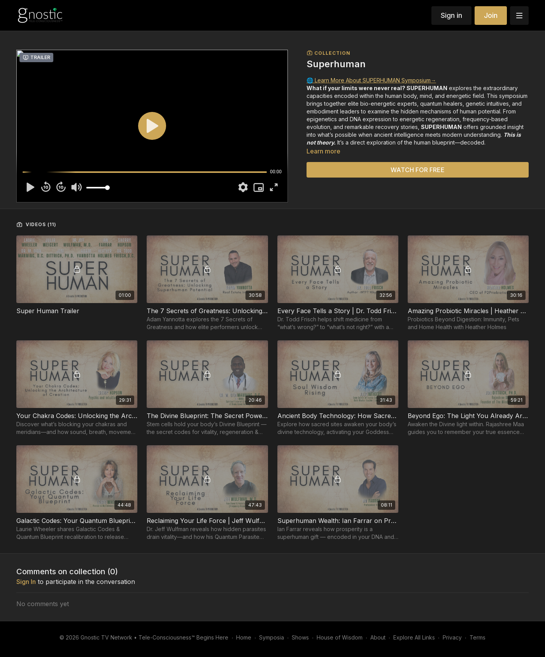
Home (243, 637)
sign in (26, 582)
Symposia (271, 637)
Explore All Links (414, 637)
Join (491, 15)
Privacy (452, 637)
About (378, 637)
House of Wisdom (340, 637)
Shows (300, 637)
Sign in (451, 15)
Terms (477, 637)
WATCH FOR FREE (418, 170)
